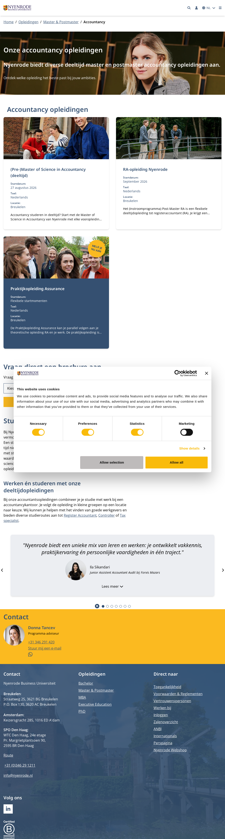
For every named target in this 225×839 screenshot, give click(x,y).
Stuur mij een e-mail (44, 648)
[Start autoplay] (97, 606)
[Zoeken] (189, 8)
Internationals (165, 736)
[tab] (103, 606)
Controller (106, 515)
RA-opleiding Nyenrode (145, 169)
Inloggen (161, 714)
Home (9, 22)
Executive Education (95, 704)
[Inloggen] (196, 8)
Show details (189, 448)
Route (8, 755)
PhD (81, 711)
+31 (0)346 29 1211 (19, 765)
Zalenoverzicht (166, 721)
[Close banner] (206, 373)
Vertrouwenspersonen (172, 700)
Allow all (176, 462)
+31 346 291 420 (41, 642)
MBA (82, 697)
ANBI (157, 729)
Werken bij (162, 707)
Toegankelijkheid (167, 686)
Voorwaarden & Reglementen (178, 693)
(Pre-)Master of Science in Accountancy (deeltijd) (48, 172)
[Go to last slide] (2, 570)
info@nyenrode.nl (18, 775)
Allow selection (112, 462)
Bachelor (85, 683)
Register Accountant (80, 515)
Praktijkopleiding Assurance (38, 288)
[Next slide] (223, 570)
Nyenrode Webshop (170, 750)
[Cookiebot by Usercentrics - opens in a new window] (177, 373)
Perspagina (163, 743)
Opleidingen (28, 22)
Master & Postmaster (61, 22)
